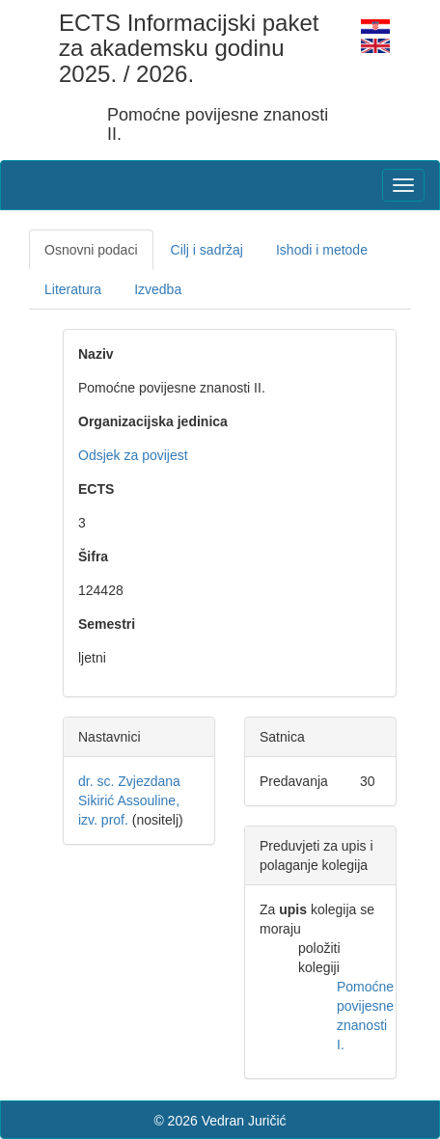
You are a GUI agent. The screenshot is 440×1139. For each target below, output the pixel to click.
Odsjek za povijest (133, 455)
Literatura (72, 289)
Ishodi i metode (322, 250)
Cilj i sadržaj (207, 250)
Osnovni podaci (91, 250)
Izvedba (157, 289)
